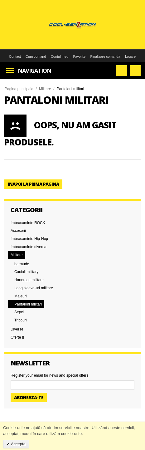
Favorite (79, 56)
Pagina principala (19, 89)
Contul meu (59, 56)
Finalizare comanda (105, 56)
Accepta (18, 444)
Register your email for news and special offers (49, 375)
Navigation (34, 70)
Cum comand (36, 56)
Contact (15, 56)
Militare (45, 89)
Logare (130, 56)
